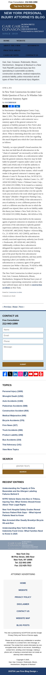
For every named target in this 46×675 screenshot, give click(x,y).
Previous (6, 307)
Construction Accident (15, 292)
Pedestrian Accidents (14, 406)
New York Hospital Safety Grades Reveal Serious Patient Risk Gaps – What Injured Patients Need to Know (21, 512)
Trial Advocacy (11, 445)
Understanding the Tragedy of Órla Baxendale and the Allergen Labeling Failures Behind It (19, 491)
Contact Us (32, 55)
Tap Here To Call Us (23, 6)
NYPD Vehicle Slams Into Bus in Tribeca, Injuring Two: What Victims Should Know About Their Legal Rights (21, 502)
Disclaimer (23, 604)
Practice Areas (12, 50)
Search (23, 472)
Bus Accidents (11, 440)
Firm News (10, 425)
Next (21, 307)
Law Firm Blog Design (22, 671)
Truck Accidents (12, 430)
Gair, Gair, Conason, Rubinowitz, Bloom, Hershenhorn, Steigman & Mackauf (23, 663)
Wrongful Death (12, 396)
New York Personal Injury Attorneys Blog (23, 29)
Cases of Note (11, 55)
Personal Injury (12, 391)
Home (6, 41)
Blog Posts (23, 625)
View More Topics (10, 449)
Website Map (23, 618)
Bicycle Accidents (13, 420)
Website (21, 41)
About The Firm (12, 46)
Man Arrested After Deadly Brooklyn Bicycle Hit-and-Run (22, 521)
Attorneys (33, 46)
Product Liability (12, 435)
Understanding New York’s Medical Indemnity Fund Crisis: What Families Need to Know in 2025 (22, 531)
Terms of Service (27, 635)
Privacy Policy (23, 597)
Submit (23, 364)
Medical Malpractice (14, 416)
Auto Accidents (12, 401)
